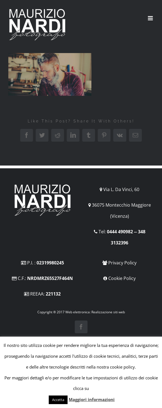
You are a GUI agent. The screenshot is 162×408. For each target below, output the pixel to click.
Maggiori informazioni (92, 399)
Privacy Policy (122, 263)
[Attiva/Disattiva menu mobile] (151, 18)
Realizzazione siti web (108, 312)
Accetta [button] (58, 399)
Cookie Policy (122, 278)
